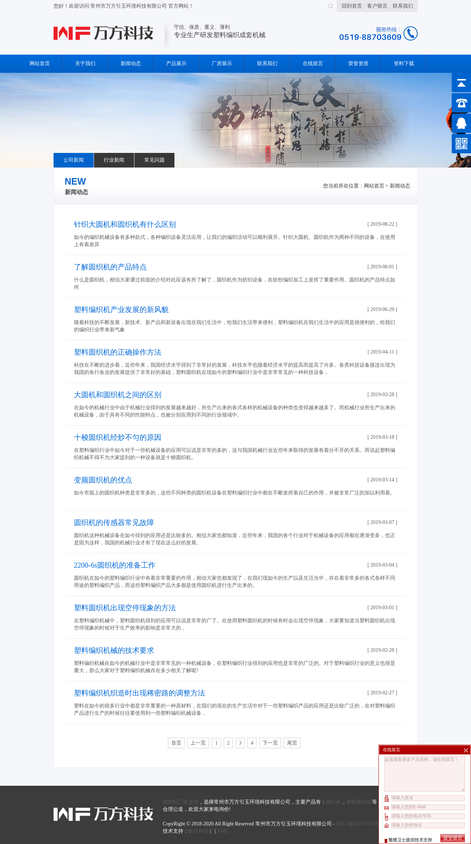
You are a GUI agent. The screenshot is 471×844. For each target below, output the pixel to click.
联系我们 (403, 6)
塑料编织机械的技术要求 (114, 650)
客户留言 (377, 6)
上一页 (198, 743)
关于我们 (85, 63)
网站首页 (40, 63)
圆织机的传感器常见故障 (114, 522)
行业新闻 (114, 160)
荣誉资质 (358, 63)
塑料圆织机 (359, 802)
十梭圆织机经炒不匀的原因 (117, 437)
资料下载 (404, 63)
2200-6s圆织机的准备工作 (115, 565)
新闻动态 (131, 63)
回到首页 (352, 6)
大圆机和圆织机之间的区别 (117, 395)
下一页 (270, 743)
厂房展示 (222, 63)
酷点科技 (198, 831)
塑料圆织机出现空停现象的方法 (125, 608)
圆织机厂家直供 (181, 802)
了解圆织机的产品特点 (110, 267)
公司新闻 (73, 160)
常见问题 (154, 160)
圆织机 (333, 802)
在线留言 (313, 63)
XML (222, 831)
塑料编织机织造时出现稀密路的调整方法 (139, 693)
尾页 (292, 743)
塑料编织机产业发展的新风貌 (121, 309)
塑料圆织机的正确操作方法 (117, 352)
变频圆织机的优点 (103, 480)
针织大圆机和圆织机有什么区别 (125, 224)
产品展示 (176, 63)
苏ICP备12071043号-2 (360, 824)
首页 (176, 743)
